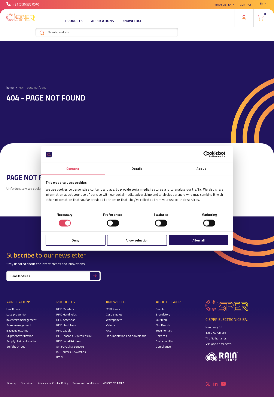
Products (74, 22)
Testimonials (164, 330)
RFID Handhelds (66, 314)
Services (161, 336)
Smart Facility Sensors (70, 346)
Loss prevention (16, 314)
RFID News (113, 309)
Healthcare (13, 309)
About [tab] (201, 169)
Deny (75, 240)
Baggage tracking (17, 330)
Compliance (163, 346)
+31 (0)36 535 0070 (22, 5)
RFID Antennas (65, 320)
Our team (162, 320)
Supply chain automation (21, 341)
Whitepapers (114, 320)
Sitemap (11, 383)
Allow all (198, 240)
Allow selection (137, 240)
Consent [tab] (72, 169)
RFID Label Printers (68, 341)
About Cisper (222, 5)
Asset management (18, 325)
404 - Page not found (32, 88)
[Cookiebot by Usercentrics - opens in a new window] (210, 154)
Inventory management (21, 320)
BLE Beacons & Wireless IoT (74, 336)
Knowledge (132, 22)
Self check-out (15, 346)
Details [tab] (137, 169)
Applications (102, 22)
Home (10, 88)
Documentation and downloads (126, 336)
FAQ (108, 330)
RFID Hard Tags (66, 325)
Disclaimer (27, 383)
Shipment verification (19, 336)
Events (160, 309)
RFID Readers (65, 309)
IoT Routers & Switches (71, 352)
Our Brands (163, 325)
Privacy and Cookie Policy (53, 383)
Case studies (114, 314)
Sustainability (164, 341)
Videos (110, 325)
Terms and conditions (85, 383)
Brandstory (163, 314)
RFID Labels (63, 330)
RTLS (59, 357)
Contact (245, 5)
